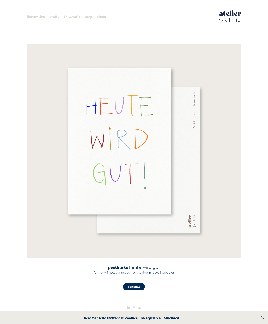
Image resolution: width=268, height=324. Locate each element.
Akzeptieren (151, 317)
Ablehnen (171, 317)
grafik (55, 16)
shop (88, 16)
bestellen (134, 287)
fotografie (72, 16)
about (101, 16)
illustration (36, 16)
